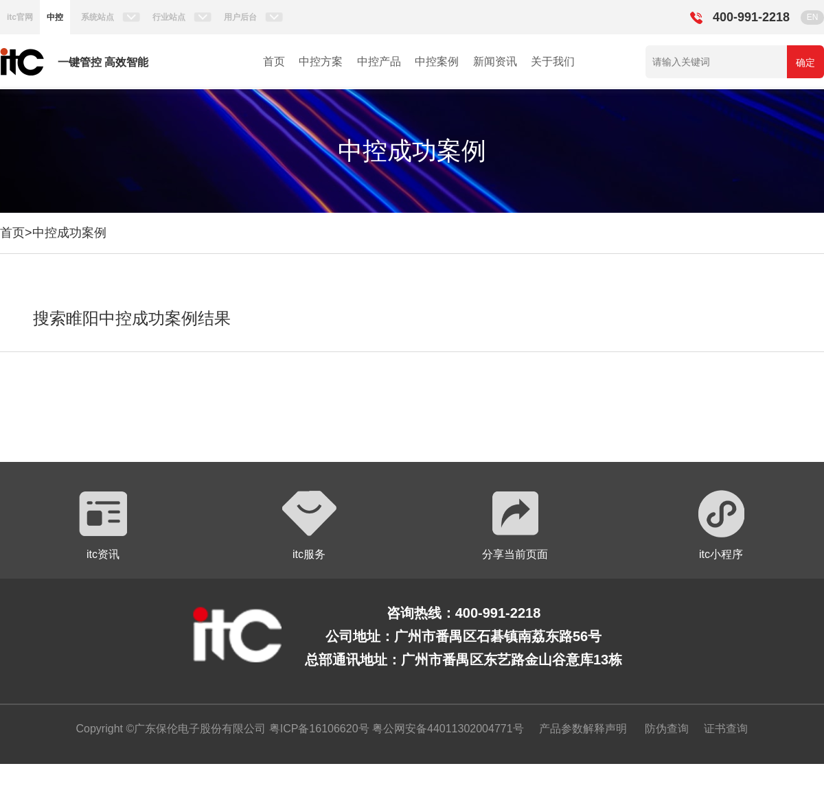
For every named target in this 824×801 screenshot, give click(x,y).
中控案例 (437, 61)
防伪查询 (667, 728)
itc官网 (20, 17)
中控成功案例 (69, 233)
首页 (274, 61)
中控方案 (321, 61)
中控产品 (379, 61)
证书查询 (726, 728)
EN (813, 17)
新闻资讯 (495, 61)
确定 (805, 62)
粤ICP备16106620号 (317, 728)
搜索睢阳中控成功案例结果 (132, 318)
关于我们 (553, 61)
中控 (55, 17)
